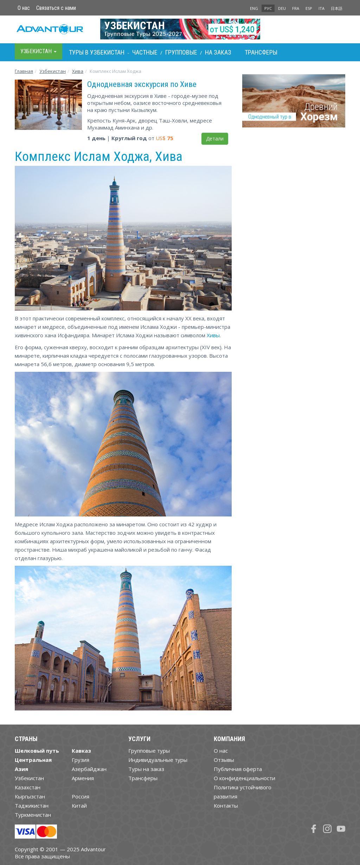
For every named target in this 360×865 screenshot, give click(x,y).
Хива (77, 71)
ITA (321, 8)
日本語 (336, 8)
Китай (79, 805)
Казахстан (27, 787)
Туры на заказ (146, 768)
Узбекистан (52, 71)
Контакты (226, 805)
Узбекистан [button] (38, 51)
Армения (83, 778)
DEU (282, 8)
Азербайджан (89, 768)
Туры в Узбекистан (96, 52)
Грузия (80, 759)
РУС (268, 8)
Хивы (213, 335)
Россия (80, 796)
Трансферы (261, 52)
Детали (215, 138)
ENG (254, 8)
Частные (145, 52)
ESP (309, 8)
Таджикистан (32, 805)
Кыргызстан (30, 796)
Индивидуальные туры (157, 759)
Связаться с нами (56, 8)
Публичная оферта (238, 768)
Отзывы (224, 759)
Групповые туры (149, 750)
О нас (24, 8)
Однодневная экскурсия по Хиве (142, 84)
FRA (295, 8)
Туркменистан (33, 814)
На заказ (218, 52)
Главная (24, 71)
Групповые (181, 52)
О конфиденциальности (244, 778)
